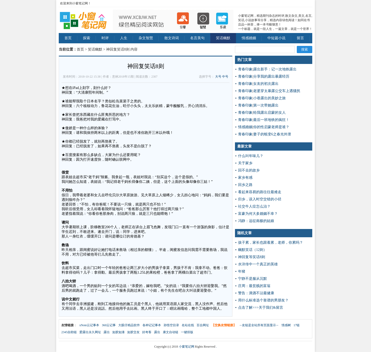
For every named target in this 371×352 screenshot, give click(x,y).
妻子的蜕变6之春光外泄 (272, 134)
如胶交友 (133, 332)
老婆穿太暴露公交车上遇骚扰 (276, 91)
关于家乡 (245, 163)
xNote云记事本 (89, 325)
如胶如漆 (118, 332)
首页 (68, 38)
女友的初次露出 (266, 84)
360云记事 (109, 325)
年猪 (241, 271)
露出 (107, 332)
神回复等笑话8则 (251, 257)
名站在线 (188, 325)
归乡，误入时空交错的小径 (259, 199)
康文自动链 (170, 332)
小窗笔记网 (186, 346)
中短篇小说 (276, 38)
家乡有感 (245, 177)
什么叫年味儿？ (250, 156)
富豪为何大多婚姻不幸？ (258, 214)
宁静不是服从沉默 (252, 279)
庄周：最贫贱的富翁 (254, 286)
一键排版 (187, 332)
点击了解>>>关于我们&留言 (260, 307)
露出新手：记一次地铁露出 (275, 69)
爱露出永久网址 (90, 332)
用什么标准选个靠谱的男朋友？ (263, 300)
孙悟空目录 (171, 325)
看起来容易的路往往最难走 (259, 192)
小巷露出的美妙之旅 (269, 98)
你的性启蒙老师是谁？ (271, 127)
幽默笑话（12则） (252, 250)
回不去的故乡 (249, 170)
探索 (86, 38)
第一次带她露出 (266, 105)
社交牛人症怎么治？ (254, 206)
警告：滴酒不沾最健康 (256, 293)
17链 (296, 325)
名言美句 (197, 38)
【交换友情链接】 (224, 325)
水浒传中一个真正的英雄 (258, 264)
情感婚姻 (249, 38)
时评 (105, 38)
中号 (225, 76)
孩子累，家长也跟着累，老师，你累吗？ (270, 242)
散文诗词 (171, 38)
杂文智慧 (146, 38)
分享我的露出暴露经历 (271, 76)
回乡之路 (245, 185)
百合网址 (203, 325)
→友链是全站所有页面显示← (259, 325)
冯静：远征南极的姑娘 (256, 221)
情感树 (286, 325)
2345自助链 (69, 332)
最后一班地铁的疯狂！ (271, 120)
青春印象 (245, 69)
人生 (123, 38)
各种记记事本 (151, 325)
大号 (218, 76)
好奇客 (146, 332)
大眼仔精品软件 (129, 325)
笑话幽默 (223, 38)
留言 (300, 38)
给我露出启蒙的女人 (269, 112)
